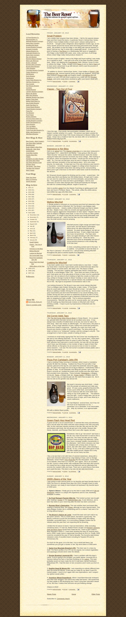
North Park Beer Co (32, 105)
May (31, 231)
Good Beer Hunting (32, 153)
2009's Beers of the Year (37, 266)
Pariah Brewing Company (34, 109)
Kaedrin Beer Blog (31, 155)
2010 (30, 212)
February (33, 237)
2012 (30, 208)
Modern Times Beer (32, 99)
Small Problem (34, 242)
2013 (30, 206)
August (32, 224)
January (32, 240)
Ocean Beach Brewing (33, 107)
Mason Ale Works (31, 93)
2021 (30, 187)
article (57, 151)
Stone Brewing (30, 124)
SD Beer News (30, 164)
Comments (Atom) (63, 599)
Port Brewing (30, 113)
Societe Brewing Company (34, 120)
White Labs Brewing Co (33, 132)
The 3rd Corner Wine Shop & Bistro (63, 318)
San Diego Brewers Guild (33, 162)
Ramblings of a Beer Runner (34, 158)
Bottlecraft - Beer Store (33, 149)
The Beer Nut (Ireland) (33, 168)
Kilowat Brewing (31, 89)
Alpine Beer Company (32, 43)
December (33, 215)
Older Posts (96, 594)
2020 (30, 190)
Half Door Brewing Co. (33, 82)
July (31, 226)
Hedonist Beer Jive (74, 500)
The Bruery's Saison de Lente (60, 515)
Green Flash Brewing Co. (33, 80)
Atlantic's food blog (73, 151)
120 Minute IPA (87, 75)
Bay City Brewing (31, 57)
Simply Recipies (31, 181)
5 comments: (72, 308)
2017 (30, 196)
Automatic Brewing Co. (33, 53)
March (32, 235)
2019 (30, 192)
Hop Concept (30, 84)
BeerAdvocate (30, 145)
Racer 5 (80, 64)
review (60, 500)
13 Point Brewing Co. (32, 37)
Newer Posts (51, 594)
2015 (30, 201)
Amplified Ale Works (32, 45)
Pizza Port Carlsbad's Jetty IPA (62, 360)
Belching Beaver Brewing (33, 58)
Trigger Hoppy (79, 375)
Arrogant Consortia (32, 49)
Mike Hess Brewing (32, 95)
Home (74, 594)
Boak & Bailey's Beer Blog (34, 147)
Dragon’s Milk (62, 75)
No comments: (73, 141)
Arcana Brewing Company (34, 47)
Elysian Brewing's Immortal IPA (61, 555)
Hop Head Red (70, 460)
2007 (30, 273)
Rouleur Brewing (31, 116)
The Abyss (63, 51)
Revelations (85, 373)
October (32, 219)
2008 (30, 270)
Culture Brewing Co (32, 72)
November (33, 217)
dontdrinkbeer (30, 151)
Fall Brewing (30, 78)
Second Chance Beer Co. (34, 118)
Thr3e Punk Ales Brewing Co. (35, 130)
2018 (30, 194)
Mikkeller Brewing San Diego (35, 97)
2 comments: (72, 194)
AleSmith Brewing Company (34, 41)
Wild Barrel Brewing (32, 134)
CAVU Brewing (30, 68)
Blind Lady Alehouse (32, 60)
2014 (30, 203)
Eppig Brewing (30, 76)
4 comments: (72, 81)
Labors (86, 559)
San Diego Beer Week (33, 160)
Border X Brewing (31, 62)
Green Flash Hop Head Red (61, 420)
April (31, 233)
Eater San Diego (31, 177)
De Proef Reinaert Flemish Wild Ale (62, 498)
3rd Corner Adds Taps (36, 255)
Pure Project (30, 115)
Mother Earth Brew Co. (33, 101)
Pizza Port (29, 111)
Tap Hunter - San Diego (33, 166)
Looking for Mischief (36, 253)
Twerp (57, 375)
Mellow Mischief (34, 251)
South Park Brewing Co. (33, 122)
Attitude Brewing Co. (32, 51)
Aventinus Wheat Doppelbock (60, 578)
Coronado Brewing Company (35, 70)
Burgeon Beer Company (33, 64)
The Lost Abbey (31, 126)
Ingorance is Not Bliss (36, 248)
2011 (30, 210)
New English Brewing (32, 103)
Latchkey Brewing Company (34, 91)
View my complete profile (33, 305)
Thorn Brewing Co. (32, 128)
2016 (30, 199)
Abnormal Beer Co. (32, 39)
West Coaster (30, 170)
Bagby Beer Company (32, 55)
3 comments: (72, 412)
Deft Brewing (30, 74)
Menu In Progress (31, 179)
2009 (30, 268)
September (33, 221)
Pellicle (28, 156)
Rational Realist (35, 302)
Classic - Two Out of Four (59, 89)
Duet (95, 64)
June (31, 228)
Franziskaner (73, 62)
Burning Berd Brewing (32, 66)
